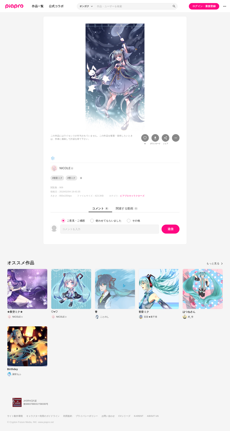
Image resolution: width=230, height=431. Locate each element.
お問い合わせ (108, 416)
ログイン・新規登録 (204, 6)
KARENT (138, 416)
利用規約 (67, 416)
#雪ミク (71, 178)
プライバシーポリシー (87, 416)
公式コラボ (56, 6)
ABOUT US (153, 416)
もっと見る (214, 263)
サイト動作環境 (15, 416)
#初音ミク (57, 178)
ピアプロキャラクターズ (132, 196)
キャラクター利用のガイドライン (42, 416)
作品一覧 (37, 6)
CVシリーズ (124, 416)
